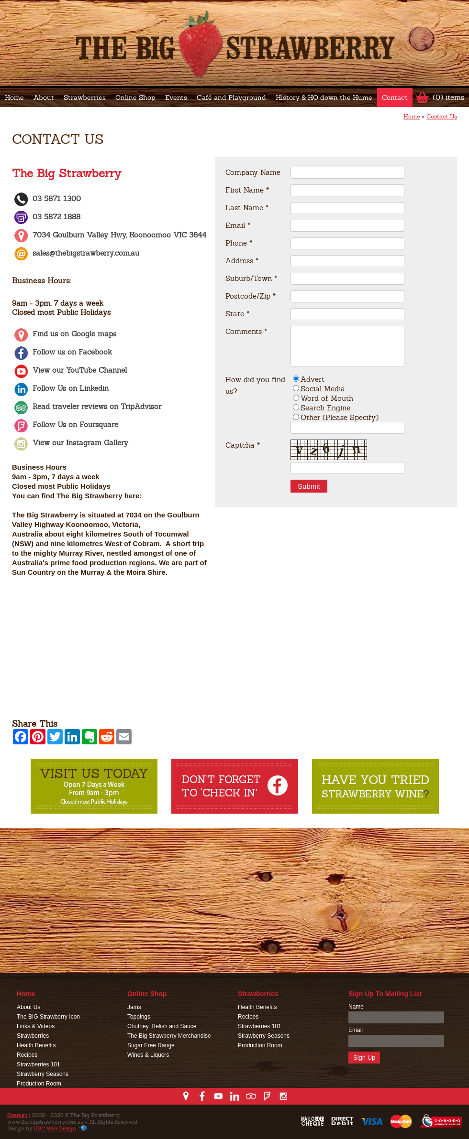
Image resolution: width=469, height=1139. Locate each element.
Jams (134, 1007)
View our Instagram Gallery (70, 442)
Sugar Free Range (151, 1045)
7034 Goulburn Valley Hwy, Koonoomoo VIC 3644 (109, 234)
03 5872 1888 (46, 216)
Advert (312, 379)
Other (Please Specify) (340, 417)
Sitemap (17, 1115)
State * (237, 313)
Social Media (323, 388)
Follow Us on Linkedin (60, 388)
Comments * (246, 331)
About (44, 97)
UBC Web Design (55, 1128)
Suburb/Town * (251, 278)
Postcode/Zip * (250, 296)
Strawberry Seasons (42, 1074)
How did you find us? (255, 385)
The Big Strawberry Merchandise (169, 1035)
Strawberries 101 (38, 1064)
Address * (241, 260)
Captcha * (242, 445)
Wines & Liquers (148, 1055)
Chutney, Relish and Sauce (162, 1026)
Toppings (138, 1016)
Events (176, 97)
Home (14, 97)
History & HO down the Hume (324, 97)
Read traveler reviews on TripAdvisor (86, 406)
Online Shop (135, 97)
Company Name (252, 172)
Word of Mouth (327, 398)
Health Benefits (36, 1045)
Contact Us (441, 116)
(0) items (448, 97)
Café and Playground (231, 97)
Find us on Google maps (64, 333)
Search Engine (325, 407)
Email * (237, 225)
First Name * (247, 189)
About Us (28, 1007)
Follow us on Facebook (62, 351)
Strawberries (85, 97)
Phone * (238, 242)
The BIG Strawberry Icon (48, 1016)
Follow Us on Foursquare (65, 424)
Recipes (27, 1055)
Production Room (39, 1083)
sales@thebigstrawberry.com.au (86, 253)
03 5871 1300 (46, 198)
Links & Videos (36, 1026)
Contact (395, 97)
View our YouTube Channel (69, 370)
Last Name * (246, 207)
